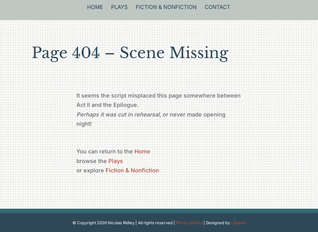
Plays (119, 7)
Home (95, 7)
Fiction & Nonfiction (166, 7)
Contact (217, 7)
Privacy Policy (189, 222)
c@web (238, 222)
